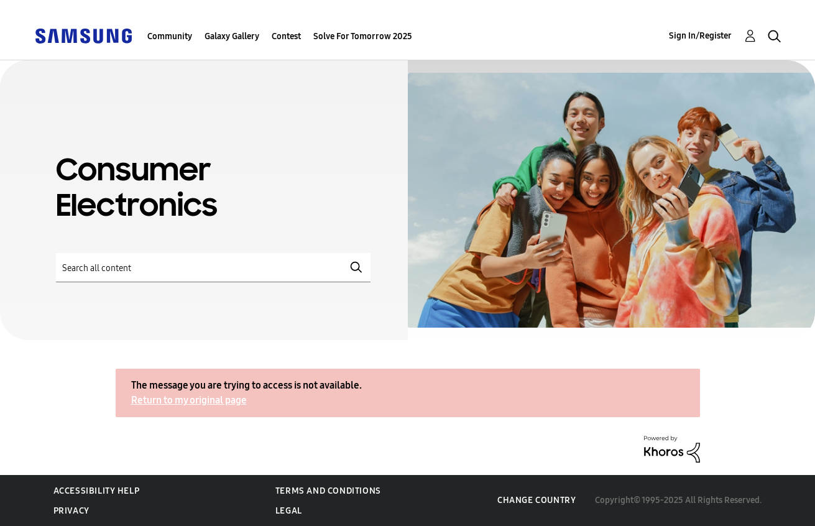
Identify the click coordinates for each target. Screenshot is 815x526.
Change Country (536, 500)
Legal (288, 510)
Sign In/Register (700, 35)
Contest (286, 36)
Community (169, 36)
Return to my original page (189, 400)
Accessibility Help (96, 491)
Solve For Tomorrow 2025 (362, 36)
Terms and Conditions (328, 491)
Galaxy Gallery (232, 36)
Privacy (71, 510)
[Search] (213, 267)
